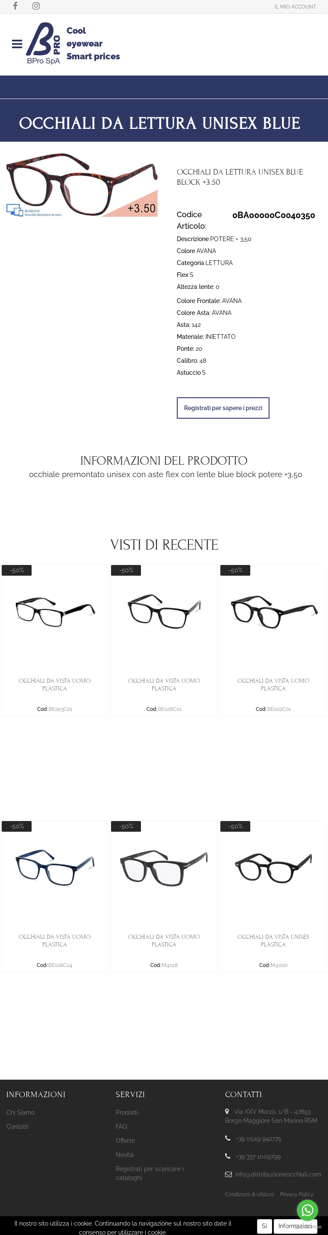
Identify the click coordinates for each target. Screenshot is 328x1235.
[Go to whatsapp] (307, 1210)
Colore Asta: (194, 312)
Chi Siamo (20, 1112)
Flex (182, 274)
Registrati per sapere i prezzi (223, 408)
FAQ (121, 1126)
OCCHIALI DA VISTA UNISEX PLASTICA (273, 940)
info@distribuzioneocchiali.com (278, 1174)
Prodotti (127, 1112)
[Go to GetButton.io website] (307, 1226)
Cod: (42, 709)
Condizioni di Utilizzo (249, 1194)
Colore (186, 251)
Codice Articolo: (192, 220)
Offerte (125, 1140)
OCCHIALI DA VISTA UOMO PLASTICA (55, 684)
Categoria (190, 262)
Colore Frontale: (199, 300)
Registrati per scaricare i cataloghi (150, 1173)
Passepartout (178, 1221)
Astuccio (189, 372)
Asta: (183, 324)
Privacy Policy (296, 1194)
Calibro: (187, 360)
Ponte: (185, 348)
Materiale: (190, 336)
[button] (295, 6)
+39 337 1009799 (258, 1156)
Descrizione (193, 239)
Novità (125, 1154)
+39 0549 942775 (258, 1138)
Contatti (17, 1126)
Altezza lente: (195, 286)
